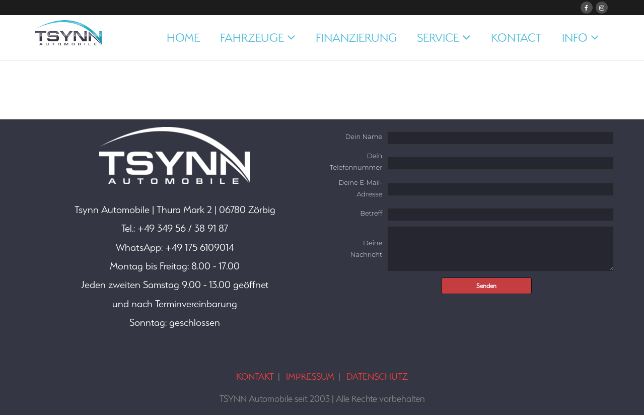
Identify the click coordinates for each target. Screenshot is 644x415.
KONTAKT (255, 376)
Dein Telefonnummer (356, 161)
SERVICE (438, 37)
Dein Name (364, 136)
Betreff (371, 213)
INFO (575, 37)
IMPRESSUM (310, 376)
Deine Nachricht (366, 248)
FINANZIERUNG (356, 37)
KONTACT (516, 37)
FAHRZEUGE (252, 37)
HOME (183, 37)
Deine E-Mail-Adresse (360, 188)
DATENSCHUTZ (377, 376)
